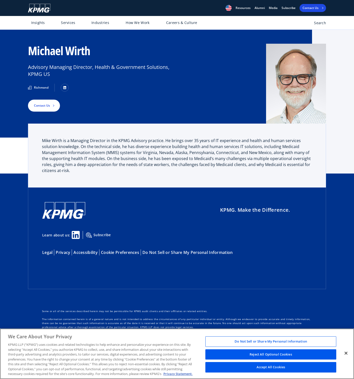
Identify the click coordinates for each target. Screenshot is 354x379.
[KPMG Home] (39, 8)
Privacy (63, 252)
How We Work (137, 22)
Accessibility (85, 252)
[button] (229, 8)
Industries (100, 22)
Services (68, 22)
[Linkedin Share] (76, 235)
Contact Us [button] (42, 105)
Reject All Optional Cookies (271, 354)
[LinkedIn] (65, 88)
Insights (38, 22)
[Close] (346, 353)
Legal (47, 252)
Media (273, 8)
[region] (177, 354)
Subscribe (289, 8)
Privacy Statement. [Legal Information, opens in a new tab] (178, 374)
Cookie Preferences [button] (120, 252)
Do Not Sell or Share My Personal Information (187, 252)
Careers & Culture (181, 22)
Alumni (260, 8)
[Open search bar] (317, 24)
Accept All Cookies (271, 367)
